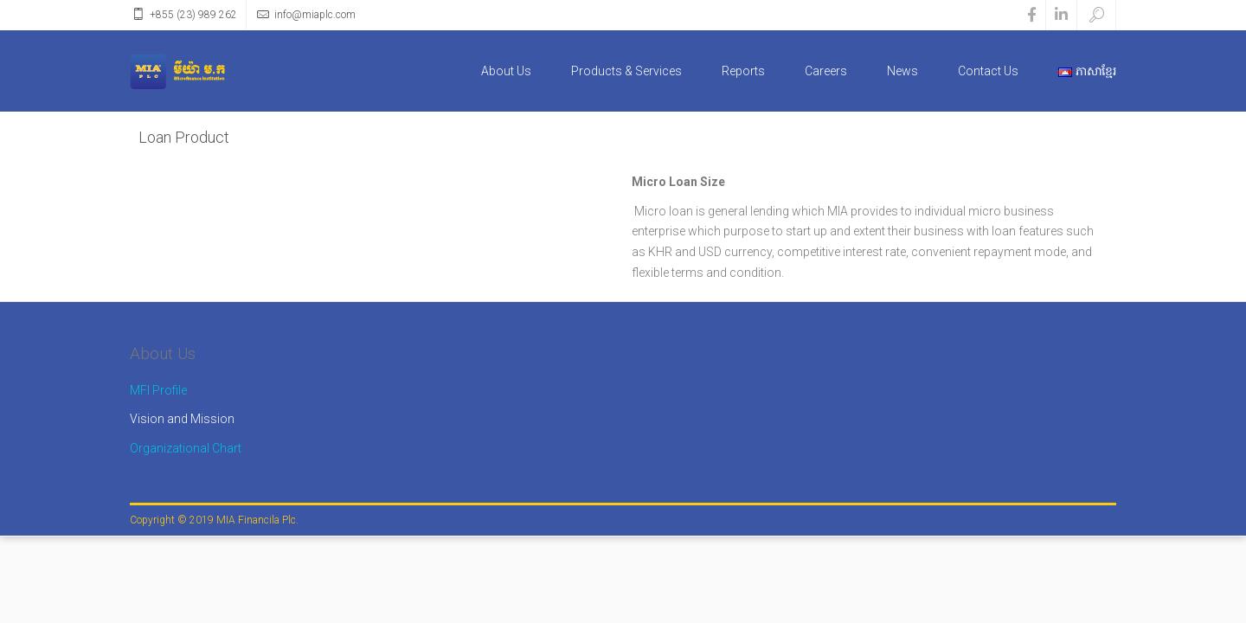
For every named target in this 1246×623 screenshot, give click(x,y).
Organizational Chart (185, 448)
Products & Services (626, 71)
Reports (743, 71)
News (902, 71)
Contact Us (988, 71)
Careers (826, 71)
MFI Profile (158, 390)
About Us (506, 71)
